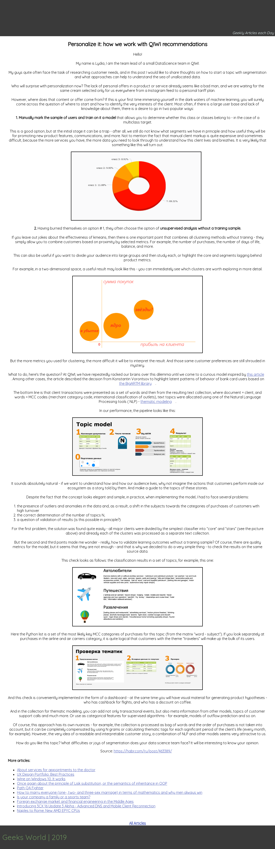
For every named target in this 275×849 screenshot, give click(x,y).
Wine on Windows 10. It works (41, 779)
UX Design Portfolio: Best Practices (45, 774)
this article (255, 374)
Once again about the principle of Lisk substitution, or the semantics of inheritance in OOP (92, 783)
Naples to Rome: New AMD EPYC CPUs (48, 810)
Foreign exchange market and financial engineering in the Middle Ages (75, 801)
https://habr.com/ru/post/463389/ (143, 751)
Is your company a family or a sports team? (53, 797)
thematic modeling (156, 401)
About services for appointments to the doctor (56, 770)
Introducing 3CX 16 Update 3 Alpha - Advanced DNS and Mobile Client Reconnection (86, 806)
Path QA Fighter (30, 788)
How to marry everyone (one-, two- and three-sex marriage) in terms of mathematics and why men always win (109, 792)
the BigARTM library (135, 383)
